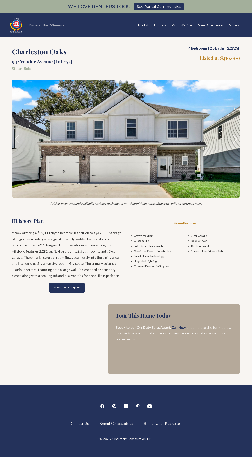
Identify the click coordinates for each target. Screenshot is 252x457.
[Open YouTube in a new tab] (149, 406)
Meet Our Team (210, 25)
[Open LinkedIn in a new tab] (126, 406)
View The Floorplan (67, 287)
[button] (17, 138)
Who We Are (182, 25)
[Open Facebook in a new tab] (102, 406)
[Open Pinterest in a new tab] (137, 406)
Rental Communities (116, 423)
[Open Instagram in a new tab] (114, 406)
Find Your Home (152, 25)
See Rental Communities (159, 7)
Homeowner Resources (162, 423)
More (234, 25)
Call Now (179, 327)
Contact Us (80, 423)
